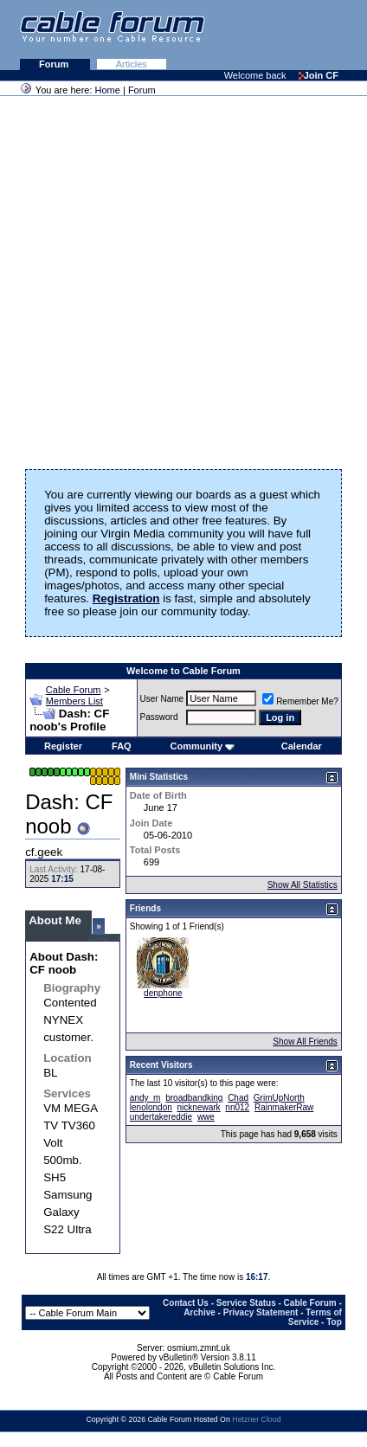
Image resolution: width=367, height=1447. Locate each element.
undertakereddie (161, 1117)
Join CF (318, 75)
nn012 (237, 1107)
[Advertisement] (179, 277)
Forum (55, 64)
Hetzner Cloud (256, 1419)
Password (159, 717)
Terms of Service (315, 1317)
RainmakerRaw (283, 1107)
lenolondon (151, 1107)
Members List (74, 701)
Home (107, 90)
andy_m (145, 1098)
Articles (131, 64)
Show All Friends (305, 1041)
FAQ (122, 746)
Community (203, 746)
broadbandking (193, 1098)
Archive (200, 1312)
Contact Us (186, 1303)
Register (63, 746)
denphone (163, 993)
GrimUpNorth (279, 1098)
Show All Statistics (302, 885)
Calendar (301, 746)
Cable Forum (73, 690)
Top (334, 1322)
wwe (206, 1117)
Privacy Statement (261, 1312)
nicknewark (199, 1107)
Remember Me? (300, 701)
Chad (238, 1098)
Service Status (246, 1303)
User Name (162, 699)
